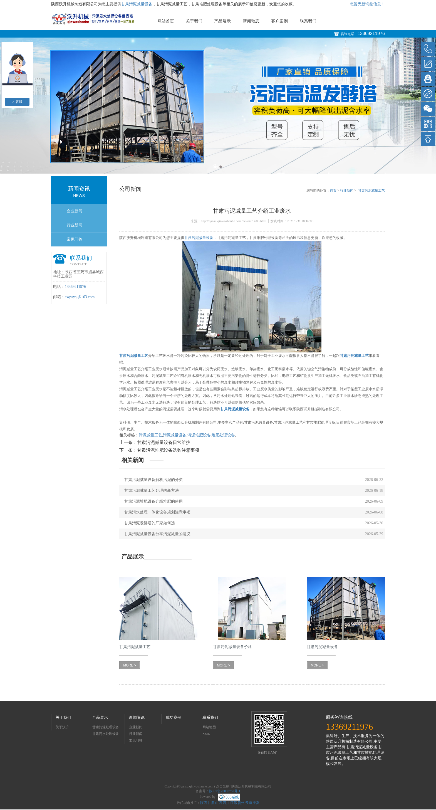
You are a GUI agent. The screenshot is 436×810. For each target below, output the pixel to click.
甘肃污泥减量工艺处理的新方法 (151, 490)
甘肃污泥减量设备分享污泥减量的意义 (157, 534)
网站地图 (209, 727)
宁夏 (256, 803)
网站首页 (165, 21)
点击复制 (222, 786)
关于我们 (194, 21)
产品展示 (222, 21)
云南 (248, 803)
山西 (218, 803)
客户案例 (279, 21)
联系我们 (308, 21)
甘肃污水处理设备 (105, 734)
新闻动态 (251, 21)
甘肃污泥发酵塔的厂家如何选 (149, 523)
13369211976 (371, 33)
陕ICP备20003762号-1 (225, 791)
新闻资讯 (137, 717)
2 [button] (220, 167)
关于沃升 (62, 727)
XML (206, 734)
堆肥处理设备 (223, 435)
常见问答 (74, 239)
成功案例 (173, 717)
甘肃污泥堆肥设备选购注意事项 (168, 450)
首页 (333, 190)
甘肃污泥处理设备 (105, 727)
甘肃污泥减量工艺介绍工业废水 (371, 191)
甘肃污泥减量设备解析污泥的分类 (153, 480)
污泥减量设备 (174, 435)
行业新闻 (74, 225)
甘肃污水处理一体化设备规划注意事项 (157, 512)
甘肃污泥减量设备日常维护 (163, 442)
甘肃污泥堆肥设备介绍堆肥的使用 (153, 501)
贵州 (241, 803)
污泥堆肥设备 (199, 435)
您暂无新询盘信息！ (367, 4)
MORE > (129, 665)
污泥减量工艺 (150, 435)
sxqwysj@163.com (80, 297)
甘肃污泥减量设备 (136, 4)
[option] (218, 94)
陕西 (203, 803)
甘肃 (211, 803)
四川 (226, 803)
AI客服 (17, 102)
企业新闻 (74, 211)
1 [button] (215, 167)
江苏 (233, 803)
